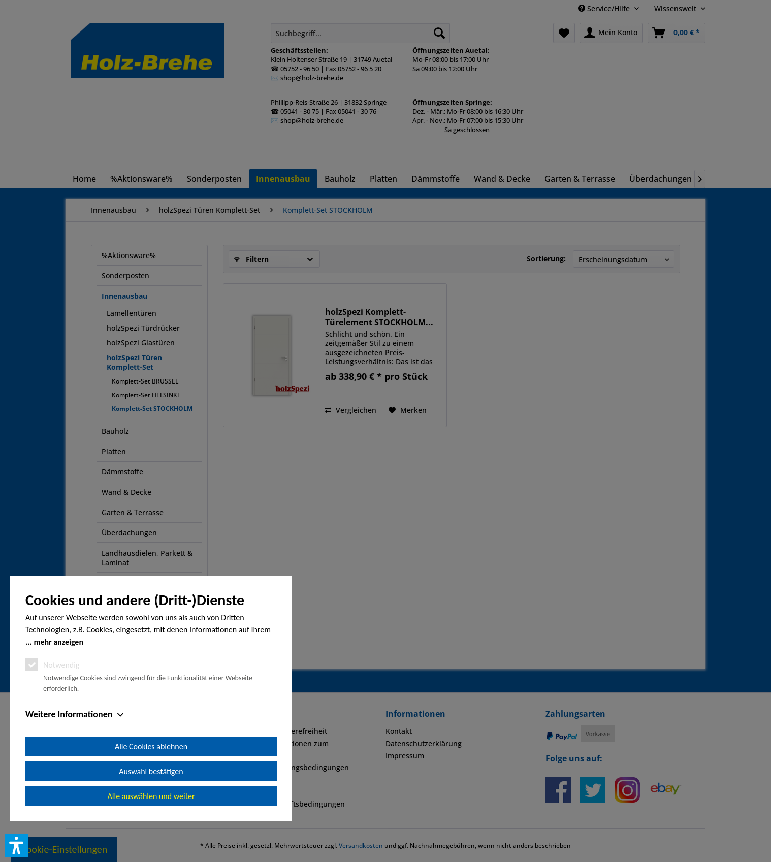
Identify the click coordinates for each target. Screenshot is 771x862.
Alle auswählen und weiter (151, 796)
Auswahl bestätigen (151, 771)
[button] (16, 845)
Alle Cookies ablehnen (151, 746)
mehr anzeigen (58, 642)
